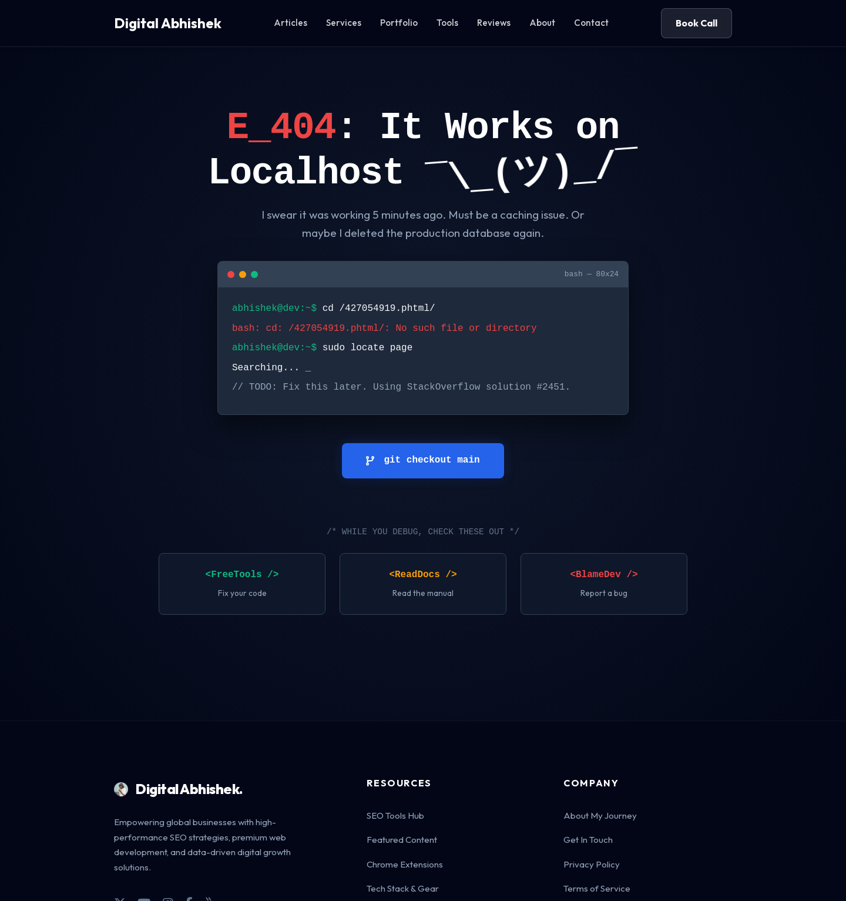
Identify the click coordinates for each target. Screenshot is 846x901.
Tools (447, 22)
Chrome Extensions (405, 864)
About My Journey (600, 815)
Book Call (696, 23)
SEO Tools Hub (395, 815)
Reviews (494, 22)
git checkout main (422, 460)
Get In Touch (588, 839)
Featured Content (402, 839)
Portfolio (399, 22)
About (542, 22)
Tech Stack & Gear (403, 888)
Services (343, 22)
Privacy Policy (591, 864)
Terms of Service (596, 888)
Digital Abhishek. (178, 789)
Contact (591, 22)
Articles (290, 22)
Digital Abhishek (167, 23)
